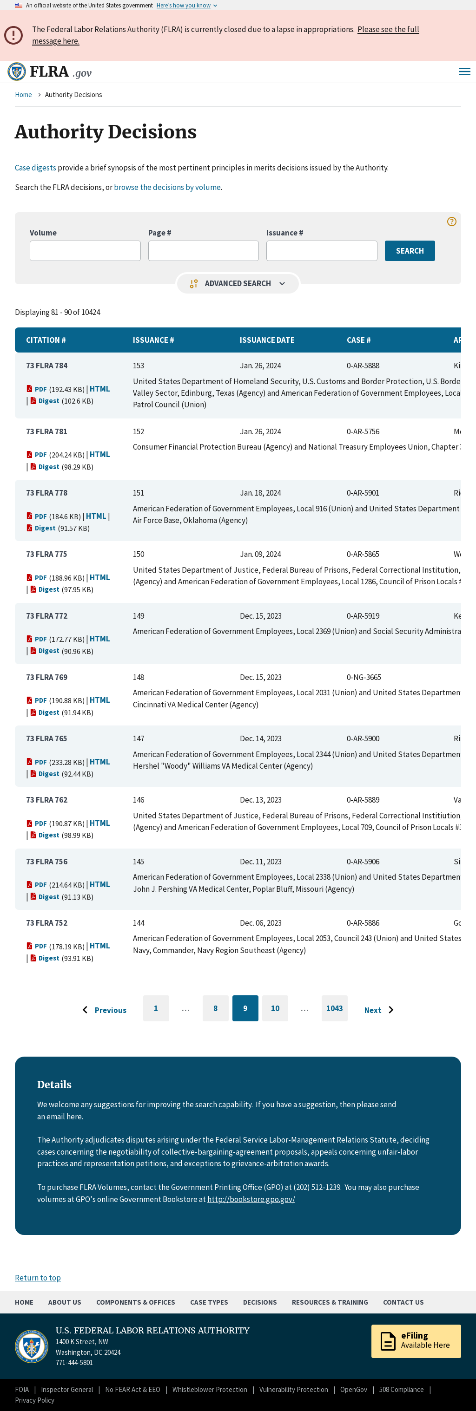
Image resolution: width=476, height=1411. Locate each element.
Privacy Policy (34, 1400)
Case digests (35, 168)
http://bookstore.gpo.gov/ (251, 1199)
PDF (36, 389)
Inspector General (67, 1389)
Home (23, 94)
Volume (43, 233)
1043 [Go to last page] (337, 1012)
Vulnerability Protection (293, 1389)
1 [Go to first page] (161, 1012)
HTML (100, 389)
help (451, 221)
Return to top (38, 1278)
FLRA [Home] (61, 71)
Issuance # (285, 233)
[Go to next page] (381, 1010)
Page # (160, 233)
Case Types (209, 1302)
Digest (45, 400)
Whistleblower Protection (209, 1389)
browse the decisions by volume (167, 187)
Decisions (260, 1302)
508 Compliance (401, 1389)
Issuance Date (267, 340)
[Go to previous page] (102, 1010)
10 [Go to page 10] (279, 1010)
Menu (464, 71)
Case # (359, 340)
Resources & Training (330, 1302)
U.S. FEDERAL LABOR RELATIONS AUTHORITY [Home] (153, 1331)
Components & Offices (135, 1302)
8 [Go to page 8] (221, 1010)
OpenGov (353, 1389)
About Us (64, 1302)
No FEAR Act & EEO (132, 1389)
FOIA (22, 1389)
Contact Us (403, 1302)
